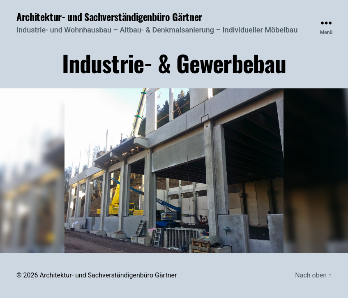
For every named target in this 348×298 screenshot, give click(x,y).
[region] (174, 170)
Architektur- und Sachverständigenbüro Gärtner (109, 16)
